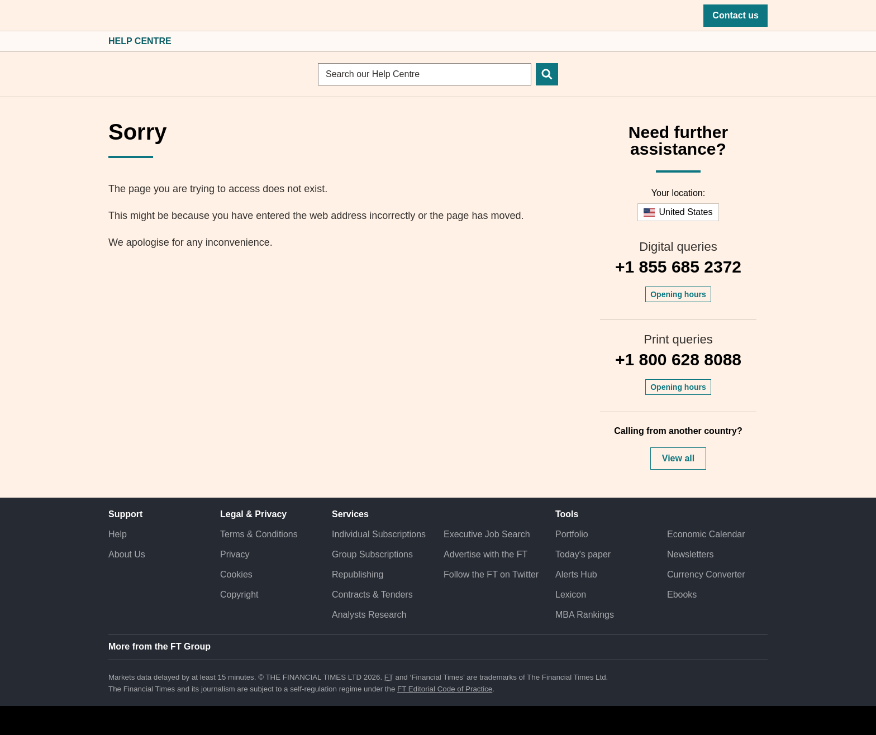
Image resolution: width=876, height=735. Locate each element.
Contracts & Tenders (372, 594)
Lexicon (570, 594)
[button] (114, 15)
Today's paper (583, 554)
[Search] (547, 74)
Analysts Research (369, 614)
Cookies (236, 574)
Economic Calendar (706, 534)
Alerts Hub (576, 574)
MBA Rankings (584, 614)
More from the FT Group (159, 646)
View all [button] (678, 458)
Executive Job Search (487, 534)
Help (117, 534)
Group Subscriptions (372, 554)
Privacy (234, 554)
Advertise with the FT (485, 554)
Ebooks (682, 594)
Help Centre (140, 41)
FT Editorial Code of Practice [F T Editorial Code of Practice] (444, 689)
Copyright (239, 594)
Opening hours (678, 294)
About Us (126, 554)
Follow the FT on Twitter (491, 574)
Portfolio (571, 534)
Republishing (358, 574)
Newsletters (690, 554)
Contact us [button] (735, 15)
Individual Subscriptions (379, 534)
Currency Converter (706, 574)
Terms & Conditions (259, 534)
